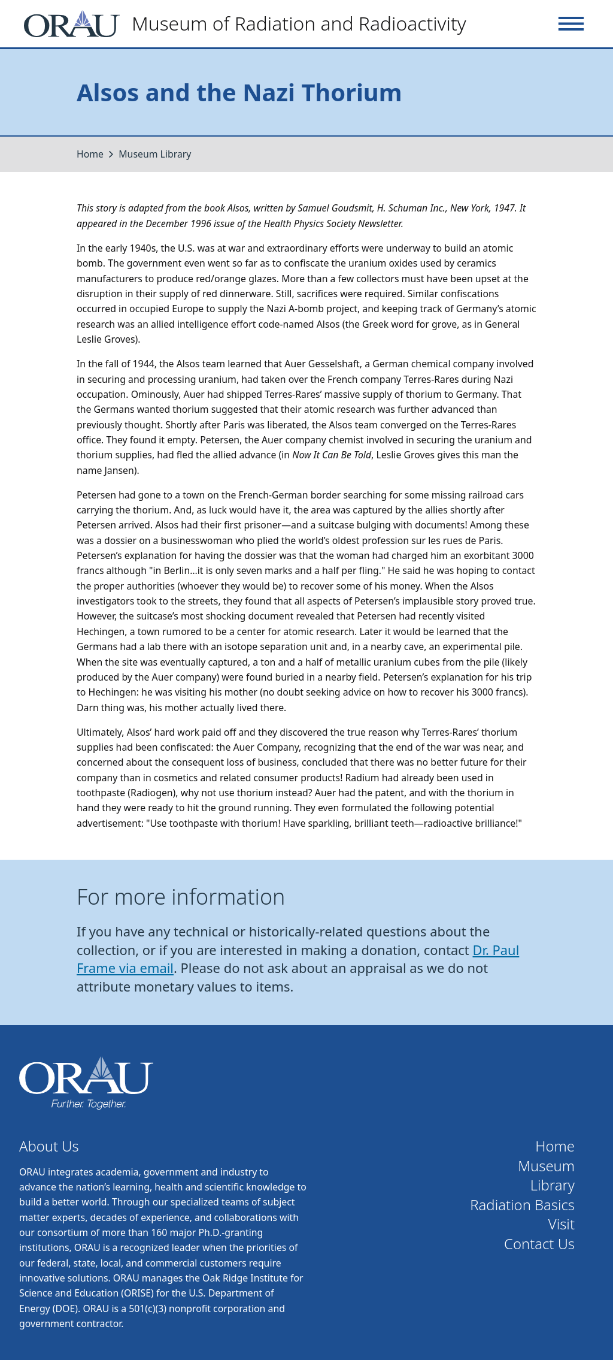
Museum (546, 1166)
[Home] (250, 23)
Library (552, 1185)
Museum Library (155, 154)
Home (90, 154)
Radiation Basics (522, 1205)
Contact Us (539, 1244)
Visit (561, 1224)
